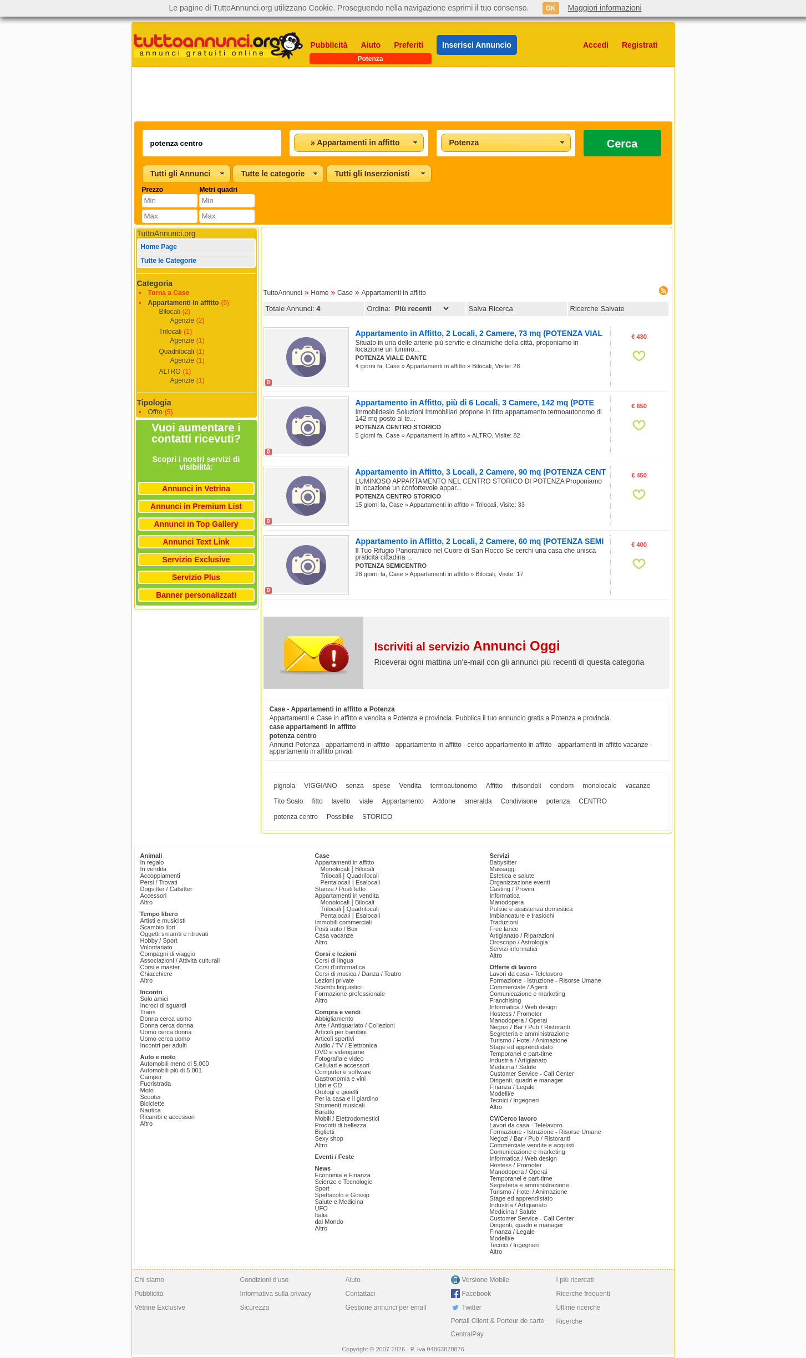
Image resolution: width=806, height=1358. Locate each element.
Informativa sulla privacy (276, 1294)
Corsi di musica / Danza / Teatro (358, 973)
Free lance (504, 928)
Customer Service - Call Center (532, 1073)
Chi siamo (149, 1280)
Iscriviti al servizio (467, 646)
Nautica (150, 1110)
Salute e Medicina (339, 1201)
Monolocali (335, 869)
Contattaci (361, 1294)
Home (319, 292)
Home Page (159, 247)
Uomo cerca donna (166, 1032)
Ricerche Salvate (597, 308)
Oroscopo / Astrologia (519, 942)
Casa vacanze (334, 935)
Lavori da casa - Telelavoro (526, 973)
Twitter (471, 1307)
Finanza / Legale (512, 1087)
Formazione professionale (350, 993)
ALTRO (170, 371)
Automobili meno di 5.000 (174, 1063)
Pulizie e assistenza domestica (531, 909)
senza (355, 786)
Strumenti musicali (340, 1105)
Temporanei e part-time (521, 1053)
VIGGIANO (320, 786)
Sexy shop (329, 1138)
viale (366, 801)
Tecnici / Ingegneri (514, 1100)
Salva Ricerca (491, 308)
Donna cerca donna (167, 1025)
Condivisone (519, 801)
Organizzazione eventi (520, 882)
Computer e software (343, 1072)
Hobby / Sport (159, 940)
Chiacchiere (156, 973)
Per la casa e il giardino (346, 1098)
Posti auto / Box (336, 928)
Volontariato (156, 947)
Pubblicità (329, 44)
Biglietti (324, 1131)
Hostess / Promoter (516, 1013)
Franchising (505, 1000)
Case (345, 292)
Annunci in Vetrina (196, 488)
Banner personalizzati (196, 595)
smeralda (477, 801)
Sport (322, 1188)
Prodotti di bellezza (341, 1125)
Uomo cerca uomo (165, 1038)
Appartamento (402, 801)
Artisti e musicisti (163, 920)
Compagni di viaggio (168, 953)
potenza (558, 801)
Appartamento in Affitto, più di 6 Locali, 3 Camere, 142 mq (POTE (475, 402)
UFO (321, 1208)
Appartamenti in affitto (183, 303)
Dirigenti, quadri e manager (527, 1080)
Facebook (476, 1294)
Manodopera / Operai (519, 1020)
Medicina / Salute (513, 1067)
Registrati (640, 44)
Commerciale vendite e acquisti (532, 1145)
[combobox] (359, 143)
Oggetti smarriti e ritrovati (174, 933)
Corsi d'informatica (340, 967)
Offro (155, 412)
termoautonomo (453, 786)
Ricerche (569, 1321)
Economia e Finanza (343, 1175)
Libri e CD (328, 1085)
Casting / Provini (512, 889)
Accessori (153, 895)
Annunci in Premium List (196, 506)
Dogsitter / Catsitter (166, 889)
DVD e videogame (339, 1052)
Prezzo (153, 190)
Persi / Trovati (159, 882)
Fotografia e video (339, 1058)
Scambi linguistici (338, 987)
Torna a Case (168, 293)
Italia (321, 1215)
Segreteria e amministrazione (529, 1033)
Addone (444, 801)
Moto (147, 1090)
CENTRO (593, 801)
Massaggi (503, 869)
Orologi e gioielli (336, 1092)
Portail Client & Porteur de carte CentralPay (498, 1327)
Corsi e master (160, 967)
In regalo (152, 862)
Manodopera (507, 902)
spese (382, 786)
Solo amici (154, 998)
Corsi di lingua (334, 960)
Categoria (155, 283)
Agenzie (182, 320)
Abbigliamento (334, 1018)
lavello (341, 801)
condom (562, 786)
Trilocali (170, 331)
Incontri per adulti (163, 1045)
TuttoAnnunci (282, 292)
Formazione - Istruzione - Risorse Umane (545, 980)
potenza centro (296, 817)
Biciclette (152, 1103)
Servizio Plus (196, 577)
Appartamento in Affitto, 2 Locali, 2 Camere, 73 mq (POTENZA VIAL (479, 333)
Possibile (340, 817)
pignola (285, 786)
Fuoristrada (155, 1083)
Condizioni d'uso (264, 1280)
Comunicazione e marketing (527, 993)
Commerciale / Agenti (519, 987)
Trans (148, 1012)
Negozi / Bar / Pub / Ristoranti (530, 1027)
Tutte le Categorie (168, 261)
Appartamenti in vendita (347, 895)
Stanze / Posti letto (340, 889)
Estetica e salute (512, 875)
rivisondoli (526, 786)
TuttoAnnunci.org (166, 233)
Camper (151, 1077)
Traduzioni (504, 922)
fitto (317, 801)
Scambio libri (157, 927)
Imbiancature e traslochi (522, 915)
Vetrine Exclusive (160, 1307)
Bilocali (169, 312)
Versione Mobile (485, 1280)
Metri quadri (218, 190)
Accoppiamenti (160, 875)
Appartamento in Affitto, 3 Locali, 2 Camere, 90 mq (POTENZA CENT (481, 471)
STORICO (377, 817)
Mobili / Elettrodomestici (347, 1118)
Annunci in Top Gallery (196, 524)
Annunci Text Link (196, 541)
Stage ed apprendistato (521, 1047)
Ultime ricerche (578, 1307)
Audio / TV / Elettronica (346, 1045)
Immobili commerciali (343, 922)
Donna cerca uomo (166, 1018)
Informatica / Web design (523, 1007)
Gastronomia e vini (340, 1078)
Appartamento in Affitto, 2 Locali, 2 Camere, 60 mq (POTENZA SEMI (480, 541)
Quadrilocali (176, 351)
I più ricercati (575, 1280)
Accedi (596, 44)
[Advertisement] (403, 94)
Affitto (494, 786)
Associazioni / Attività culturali (180, 960)
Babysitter (503, 862)
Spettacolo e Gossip (342, 1195)
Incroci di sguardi (163, 1005)
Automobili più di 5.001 (171, 1070)
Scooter (150, 1096)
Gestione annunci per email (386, 1307)
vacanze (638, 786)
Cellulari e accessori (342, 1065)
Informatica (505, 895)
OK (551, 8)
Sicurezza (255, 1307)
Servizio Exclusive (196, 559)
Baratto (324, 1111)
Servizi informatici (514, 948)
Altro (146, 902)
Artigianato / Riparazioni (522, 935)
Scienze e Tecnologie (344, 1181)
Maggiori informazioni (605, 7)
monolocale (599, 786)
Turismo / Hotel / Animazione (528, 1040)
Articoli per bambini (341, 1032)
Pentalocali (336, 882)
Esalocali (368, 882)
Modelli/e (502, 1093)
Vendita (410, 786)
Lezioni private (334, 980)
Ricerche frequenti (583, 1294)
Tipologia (154, 402)
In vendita (153, 869)
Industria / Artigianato (518, 1060)
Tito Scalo (288, 801)
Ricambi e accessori (167, 1116)
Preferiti (408, 44)
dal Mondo (329, 1221)
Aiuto (371, 44)
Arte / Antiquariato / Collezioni (355, 1025)
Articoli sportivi (334, 1038)
